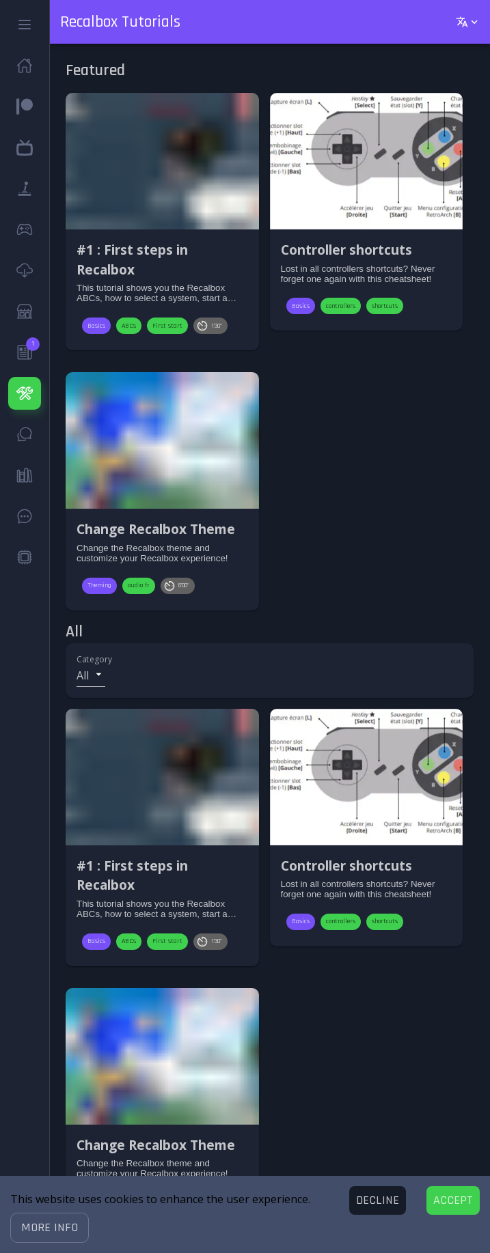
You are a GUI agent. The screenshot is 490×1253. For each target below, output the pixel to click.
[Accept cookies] (453, 1200)
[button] (49, 1228)
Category (94, 659)
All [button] (83, 675)
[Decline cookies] (377, 1200)
